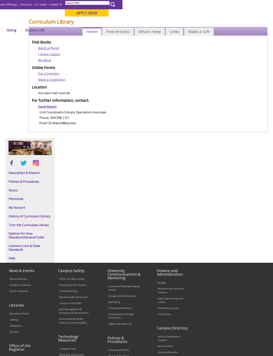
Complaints (114, 303)
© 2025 (15, 343)
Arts (122, 30)
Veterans (85, 326)
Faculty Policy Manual (120, 272)
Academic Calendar (20, 191)
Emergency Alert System (72, 191)
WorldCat (73, 88)
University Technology (71, 279)
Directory (176, 4)
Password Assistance (71, 267)
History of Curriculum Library (29, 122)
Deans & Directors (168, 258)
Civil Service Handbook (121, 287)
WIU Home (67, 39)
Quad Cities (92, 22)
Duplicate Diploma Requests (20, 271)
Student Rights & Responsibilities (117, 295)
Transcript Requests (21, 264)
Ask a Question (77, 101)
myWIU (205, 4)
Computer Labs (67, 254)
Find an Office (165, 252)
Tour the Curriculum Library (29, 131)
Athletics (141, 30)
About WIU (30, 30)
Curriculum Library (104, 39)
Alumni (105, 30)
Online (108, 22)
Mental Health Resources (73, 203)
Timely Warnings (68, 197)
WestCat (72, 76)
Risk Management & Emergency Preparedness (74, 217)
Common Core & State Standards (24, 154)
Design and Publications (122, 202)
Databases (16, 232)
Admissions (82, 30)
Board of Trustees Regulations (118, 263)
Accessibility (19, 326)
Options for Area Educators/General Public (26, 141)
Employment (41, 326)
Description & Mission (24, 79)
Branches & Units (19, 219)
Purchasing (164, 220)
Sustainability (64, 326)
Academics (56, 30)
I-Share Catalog (78, 82)
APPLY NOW (237, 13)
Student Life (185, 30)
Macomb (74, 22)
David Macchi (76, 135)
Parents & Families (17, 4)
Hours (13, 96)
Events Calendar (19, 197)
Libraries (138, 4)
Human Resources (168, 214)
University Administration (172, 264)
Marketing (114, 208)
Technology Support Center (74, 273)
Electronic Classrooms (71, 261)
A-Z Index (191, 4)
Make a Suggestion (80, 107)
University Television (120, 214)
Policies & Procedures (24, 88)
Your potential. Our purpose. (43, 22)
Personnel (16, 105)
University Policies (118, 256)
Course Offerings (157, 4)
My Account (17, 114)
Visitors (36, 4)
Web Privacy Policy (85, 343)
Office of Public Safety (71, 185)
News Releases (18, 185)
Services (14, 238)
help (83, 76)
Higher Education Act (120, 230)
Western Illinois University (60, 16)
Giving (162, 30)
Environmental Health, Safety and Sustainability (73, 227)
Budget (162, 189)
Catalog (14, 225)
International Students (58, 4)
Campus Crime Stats (70, 209)
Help (12, 164)
